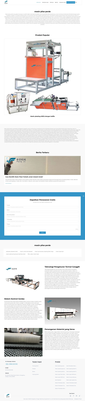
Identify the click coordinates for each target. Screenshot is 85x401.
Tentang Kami (48, 2)
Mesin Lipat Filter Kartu (60, 374)
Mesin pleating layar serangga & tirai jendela (60, 368)
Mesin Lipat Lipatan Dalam (71, 380)
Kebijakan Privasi (78, 398)
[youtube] (70, 396)
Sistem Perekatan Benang (60, 388)
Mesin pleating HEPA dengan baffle (42, 116)
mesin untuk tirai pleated (26, 251)
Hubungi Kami (65, 2)
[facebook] (73, 396)
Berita (59, 2)
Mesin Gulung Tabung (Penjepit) (71, 377)
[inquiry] (83, 196)
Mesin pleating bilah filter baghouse (71, 368)
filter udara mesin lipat (33, 254)
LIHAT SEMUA (8, 183)
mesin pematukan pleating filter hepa (44, 251)
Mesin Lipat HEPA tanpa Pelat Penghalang (60, 377)
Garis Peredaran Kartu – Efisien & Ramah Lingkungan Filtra (71, 365)
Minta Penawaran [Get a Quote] (74, 2)
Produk (55, 2)
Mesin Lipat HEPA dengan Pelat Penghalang (71, 374)
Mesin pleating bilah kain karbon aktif (60, 371)
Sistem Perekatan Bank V (60, 382)
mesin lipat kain (60, 251)
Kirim (42, 232)
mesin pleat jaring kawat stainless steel (15, 254)
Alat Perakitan (58, 380)
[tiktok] (79, 396)
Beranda (42, 2)
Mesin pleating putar (59, 365)
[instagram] (76, 396)
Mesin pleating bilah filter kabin (71, 371)
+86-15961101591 (11, 364)
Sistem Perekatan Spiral (71, 382)
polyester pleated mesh (12, 251)
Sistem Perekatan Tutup (60, 385)
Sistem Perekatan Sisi (71, 385)
